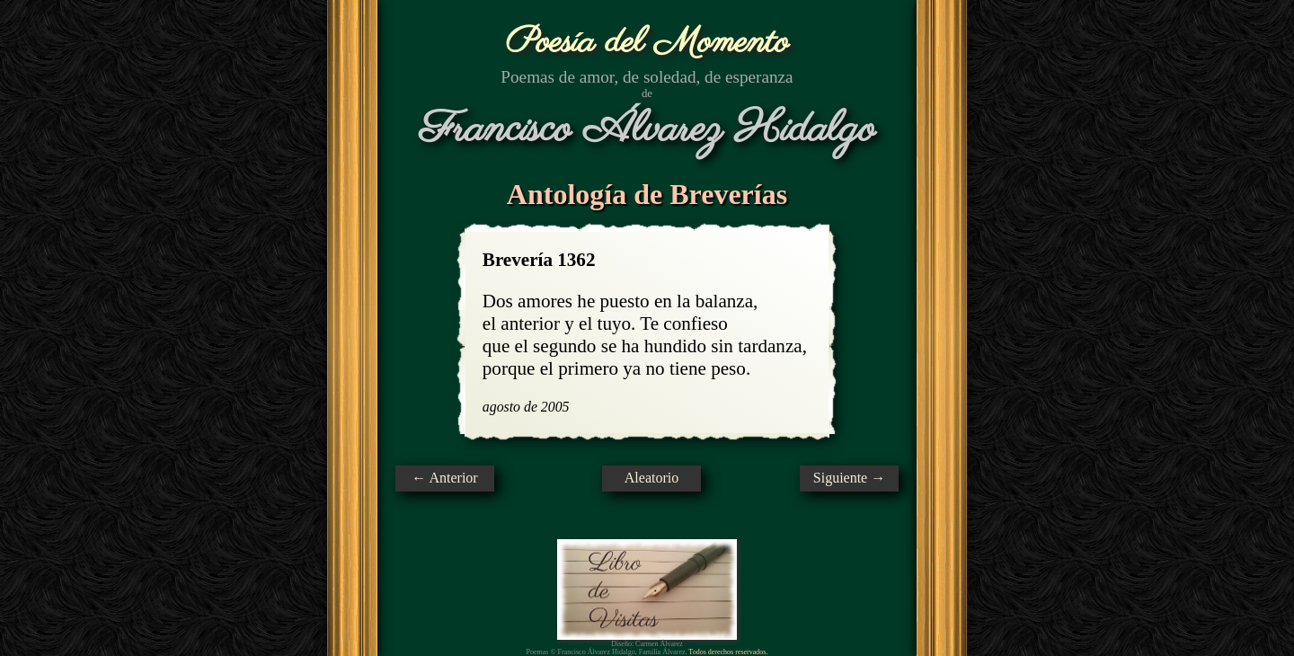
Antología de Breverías (647, 194)
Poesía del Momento (647, 42)
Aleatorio (651, 477)
